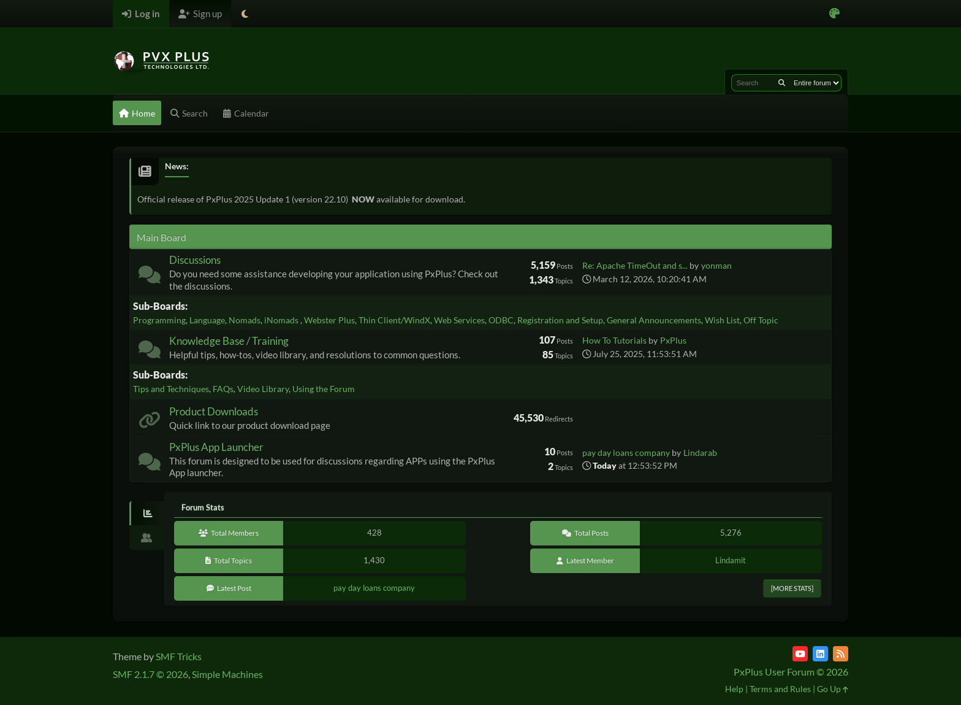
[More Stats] (792, 588)
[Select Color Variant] (834, 14)
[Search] (781, 82)
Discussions (195, 259)
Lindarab (700, 452)
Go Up (832, 689)
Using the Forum (323, 388)
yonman (716, 265)
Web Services (459, 320)
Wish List (722, 320)
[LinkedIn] (820, 653)
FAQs (223, 388)
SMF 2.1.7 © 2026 (150, 674)
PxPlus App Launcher (216, 447)
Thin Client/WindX (394, 320)
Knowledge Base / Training (229, 340)
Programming (159, 320)
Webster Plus (329, 320)
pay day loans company (626, 452)
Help (734, 689)
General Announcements (654, 320)
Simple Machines (227, 674)
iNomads (282, 320)
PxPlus (673, 340)
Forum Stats (202, 507)
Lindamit (730, 560)
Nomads (244, 320)
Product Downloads (213, 411)
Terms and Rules (780, 689)
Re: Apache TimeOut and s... (635, 265)
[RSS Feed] (840, 653)
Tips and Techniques (171, 388)
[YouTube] (800, 653)
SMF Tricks (179, 656)
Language (207, 320)
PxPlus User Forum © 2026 (791, 671)
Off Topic (760, 320)
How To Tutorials (614, 340)
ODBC (501, 320)
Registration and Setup (560, 320)
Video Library (263, 388)
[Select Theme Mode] (245, 14)
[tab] (146, 513)
